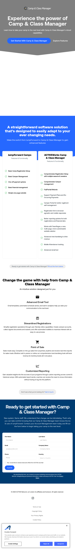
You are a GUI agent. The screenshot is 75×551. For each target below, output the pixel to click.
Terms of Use (37, 507)
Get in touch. (49, 392)
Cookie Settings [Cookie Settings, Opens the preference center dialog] (13, 544)
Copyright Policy (37, 511)
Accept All (61, 544)
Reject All (46, 544)
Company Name (43, 445)
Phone (7, 454)
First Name (8, 436)
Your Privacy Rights (37, 515)
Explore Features (60, 41)
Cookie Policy (37, 520)
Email (6, 445)
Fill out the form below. (55, 266)
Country (41, 454)
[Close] (67, 525)
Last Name (42, 436)
